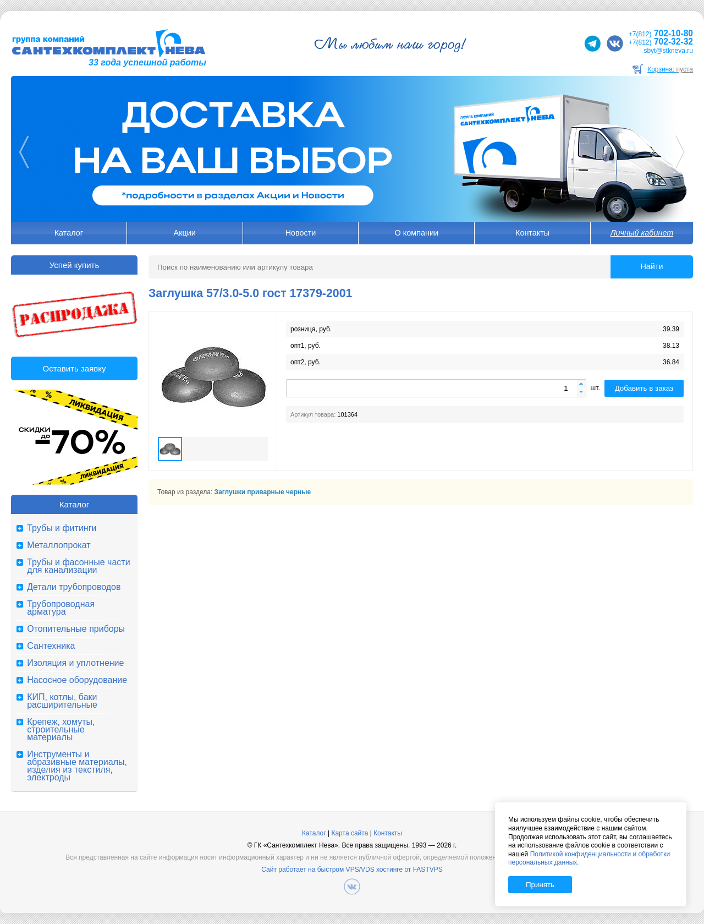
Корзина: (670, 69)
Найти (651, 266)
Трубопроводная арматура (61, 608)
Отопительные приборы (76, 629)
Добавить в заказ (644, 388)
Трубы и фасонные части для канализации (78, 566)
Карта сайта (349, 833)
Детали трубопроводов (73, 587)
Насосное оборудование (77, 680)
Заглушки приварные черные (263, 492)
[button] (581, 384)
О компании (416, 232)
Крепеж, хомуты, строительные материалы (61, 729)
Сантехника (51, 646)
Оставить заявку (74, 368)
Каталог (68, 232)
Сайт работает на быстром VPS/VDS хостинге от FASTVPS (351, 869)
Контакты (532, 232)
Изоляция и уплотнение (75, 663)
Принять (540, 885)
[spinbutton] (436, 388)
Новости (300, 232)
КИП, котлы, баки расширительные (62, 701)
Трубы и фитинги (61, 528)
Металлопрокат (58, 545)
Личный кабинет (641, 232)
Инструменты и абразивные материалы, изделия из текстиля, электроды (77, 766)
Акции (185, 232)
